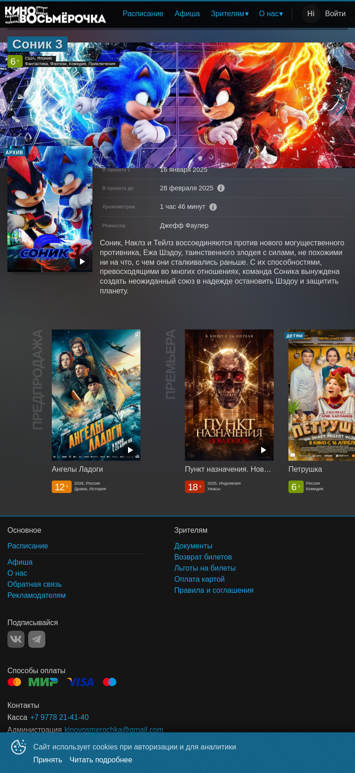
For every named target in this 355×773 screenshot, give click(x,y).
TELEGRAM (36, 639)
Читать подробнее (101, 760)
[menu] (200, 14)
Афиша (187, 14)
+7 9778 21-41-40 (59, 717)
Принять (47, 760)
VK (15, 639)
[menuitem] (143, 14)
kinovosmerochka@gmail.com (114, 730)
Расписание (143, 14)
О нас (269, 14)
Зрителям (227, 14)
